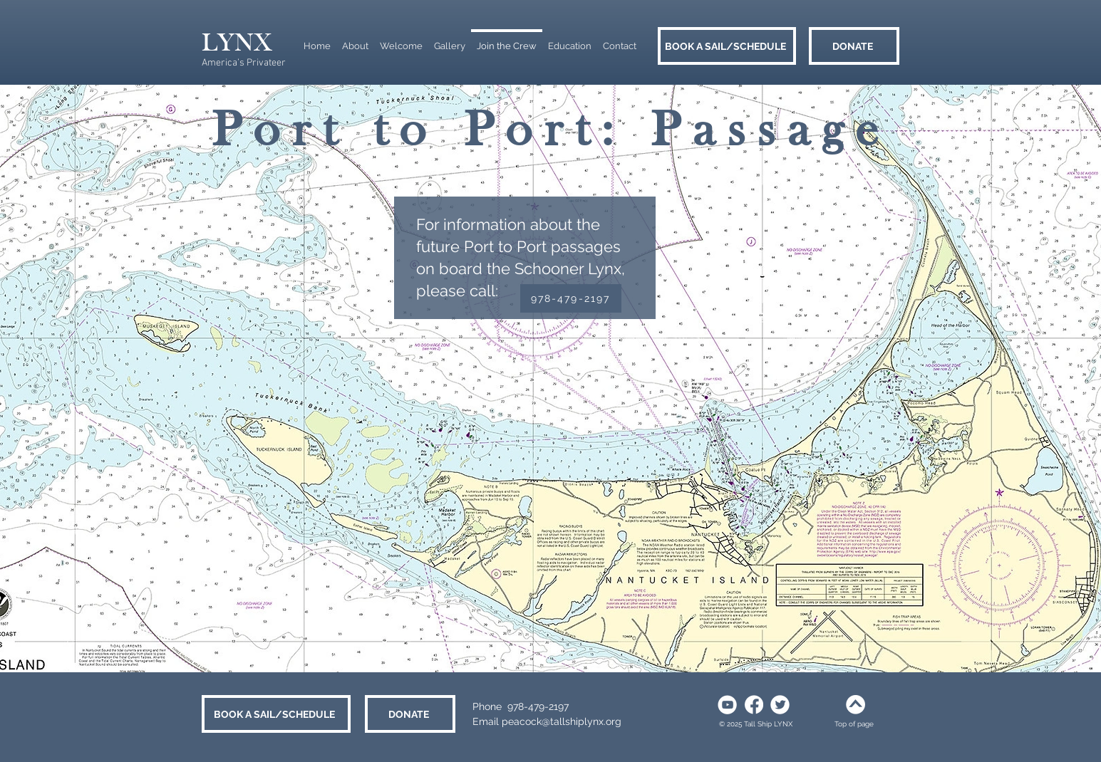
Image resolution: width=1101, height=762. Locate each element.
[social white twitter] (780, 704)
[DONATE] (854, 46)
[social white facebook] (753, 704)
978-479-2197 (538, 706)
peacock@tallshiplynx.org (561, 721)
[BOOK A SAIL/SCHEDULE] (727, 46)
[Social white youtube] (727, 704)
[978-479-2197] (570, 298)
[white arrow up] (855, 704)
